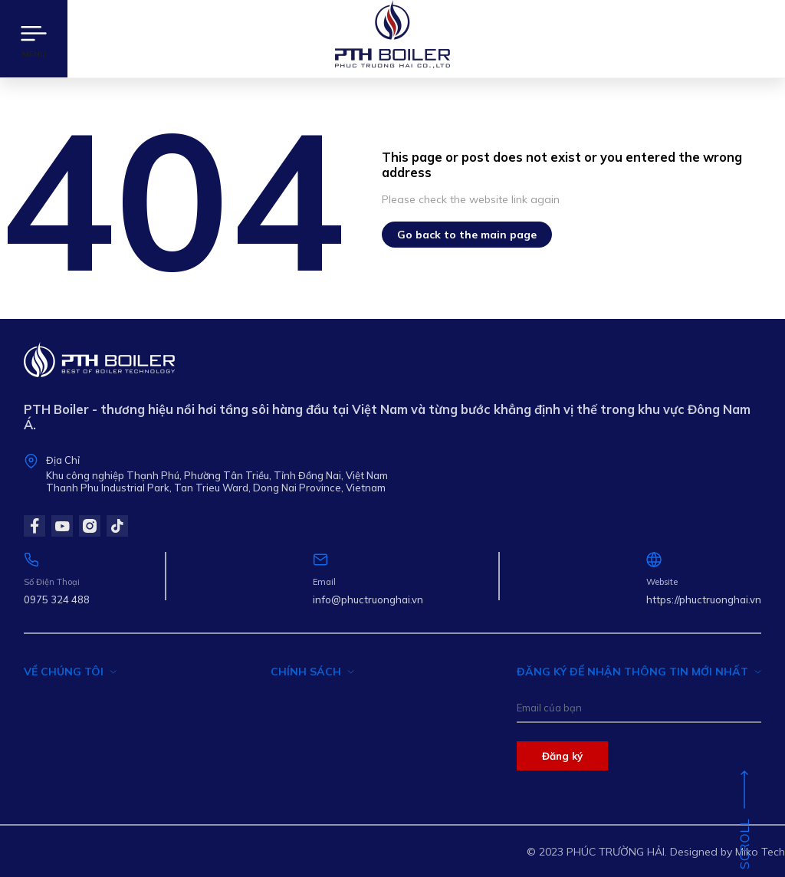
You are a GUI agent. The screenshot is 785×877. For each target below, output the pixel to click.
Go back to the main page (467, 234)
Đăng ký (562, 756)
